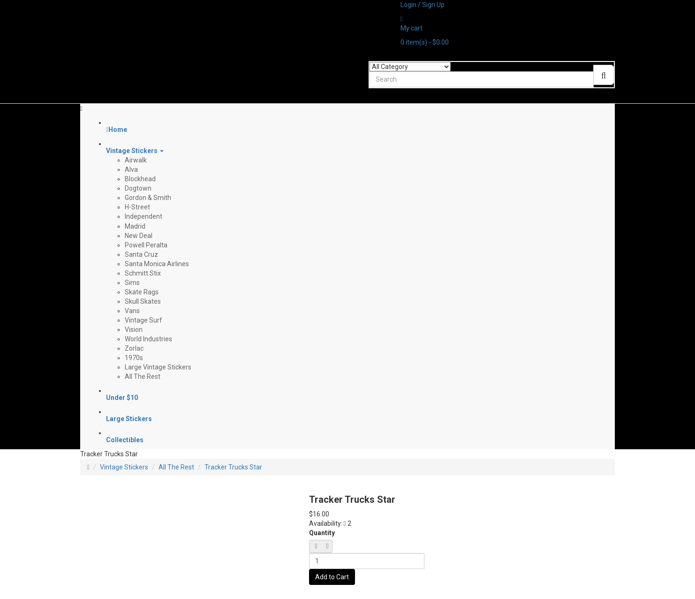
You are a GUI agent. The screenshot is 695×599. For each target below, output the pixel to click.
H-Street (137, 207)
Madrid (135, 226)
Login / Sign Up (422, 4)
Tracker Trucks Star (233, 467)
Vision (134, 329)
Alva (131, 169)
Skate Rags (142, 292)
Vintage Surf (143, 320)
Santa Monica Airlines (157, 264)
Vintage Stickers (124, 467)
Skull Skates (143, 301)
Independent (143, 216)
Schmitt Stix (143, 273)
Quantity (322, 533)
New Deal (138, 235)
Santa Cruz (141, 254)
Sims (132, 282)
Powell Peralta (146, 245)
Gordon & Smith (148, 197)
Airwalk (136, 160)
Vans (132, 311)
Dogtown (138, 188)
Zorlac (134, 348)
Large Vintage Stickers (158, 367)
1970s (134, 357)
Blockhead (140, 179)
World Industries (148, 339)
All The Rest (142, 376)
